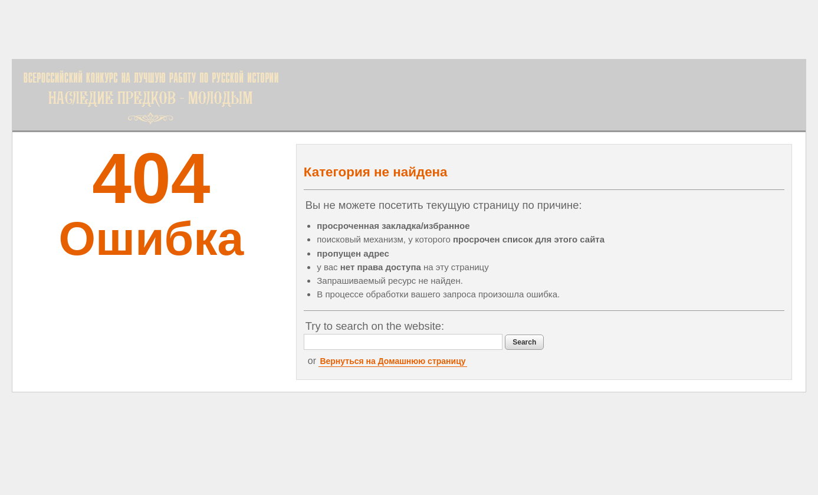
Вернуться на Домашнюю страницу (392, 361)
